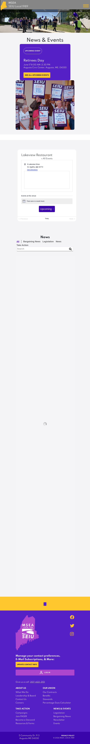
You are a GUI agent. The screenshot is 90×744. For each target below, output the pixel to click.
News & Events (62, 709)
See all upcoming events (37, 75)
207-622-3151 (37, 682)
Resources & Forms (25, 723)
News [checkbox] (58, 241)
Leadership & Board (26, 696)
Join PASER (21, 716)
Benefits (46, 696)
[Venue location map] (46, 180)
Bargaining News (62, 716)
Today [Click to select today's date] (47, 218)
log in (45, 672)
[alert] (46, 201)
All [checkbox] (18, 241)
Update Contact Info (27, 664)
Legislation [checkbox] (48, 241)
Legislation (59, 713)
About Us (21, 688)
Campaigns (21, 713)
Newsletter (59, 720)
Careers (20, 703)
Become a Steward (25, 720)
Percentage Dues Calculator (57, 703)
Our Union (49, 688)
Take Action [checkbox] (22, 245)
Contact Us (21, 699)
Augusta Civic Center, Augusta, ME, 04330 (45, 68)
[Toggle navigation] (86, 6)
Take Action (23, 709)
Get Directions (32, 170)
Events (56, 723)
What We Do (22, 692)
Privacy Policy (67, 735)
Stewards (48, 699)
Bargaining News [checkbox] (31, 241)
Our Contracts (50, 692)
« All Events (47, 159)
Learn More (30, 72)
